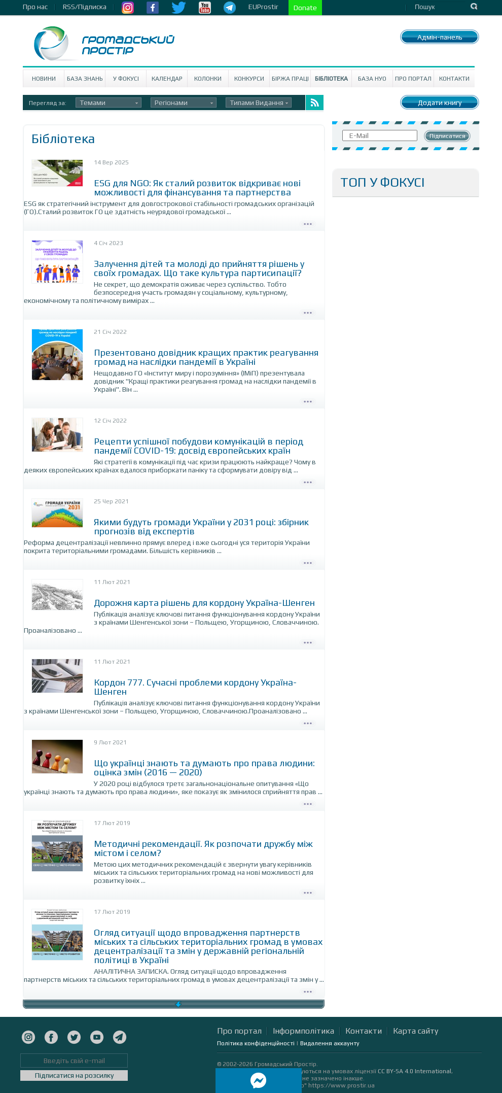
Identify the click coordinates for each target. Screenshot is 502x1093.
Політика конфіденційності (256, 1043)
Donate (305, 8)
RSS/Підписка (84, 7)
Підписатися (447, 136)
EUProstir (263, 7)
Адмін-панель (439, 37)
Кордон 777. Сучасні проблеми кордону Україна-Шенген (195, 687)
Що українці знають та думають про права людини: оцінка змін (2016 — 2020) (204, 767)
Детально (308, 222)
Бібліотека (331, 78)
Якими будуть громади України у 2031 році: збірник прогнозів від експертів (201, 526)
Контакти (454, 78)
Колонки (208, 78)
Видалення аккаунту (330, 1043)
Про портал (413, 78)
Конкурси (249, 78)
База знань (85, 78)
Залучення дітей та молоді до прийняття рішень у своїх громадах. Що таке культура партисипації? (199, 268)
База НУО (372, 78)
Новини (44, 78)
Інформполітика (303, 1031)
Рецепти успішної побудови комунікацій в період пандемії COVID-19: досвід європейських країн (198, 446)
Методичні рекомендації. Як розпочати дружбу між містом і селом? (203, 848)
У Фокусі (126, 78)
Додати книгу (439, 102)
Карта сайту (415, 1031)
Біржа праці (290, 78)
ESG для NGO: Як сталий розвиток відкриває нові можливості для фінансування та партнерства (197, 187)
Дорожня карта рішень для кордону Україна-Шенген (204, 602)
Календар (167, 78)
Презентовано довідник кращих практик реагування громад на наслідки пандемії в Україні (206, 357)
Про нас (35, 7)
